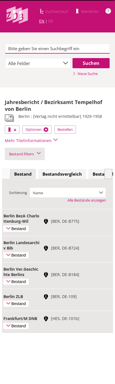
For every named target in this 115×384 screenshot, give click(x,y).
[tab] (23, 174)
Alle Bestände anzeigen (86, 200)
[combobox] (38, 63)
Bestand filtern (25, 153)
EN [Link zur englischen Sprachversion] (41, 21)
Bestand (23, 174)
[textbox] (57, 49)
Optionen (36, 129)
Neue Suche (85, 73)
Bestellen (65, 129)
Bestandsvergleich (62, 174)
